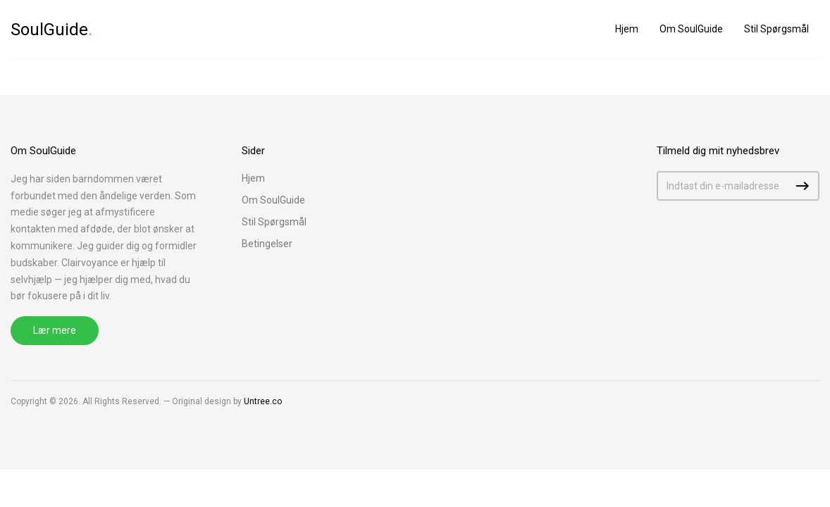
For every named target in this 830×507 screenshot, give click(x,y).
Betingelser (267, 243)
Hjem (626, 29)
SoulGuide (51, 29)
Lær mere (54, 330)
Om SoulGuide (691, 29)
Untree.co (263, 401)
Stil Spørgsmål (776, 29)
